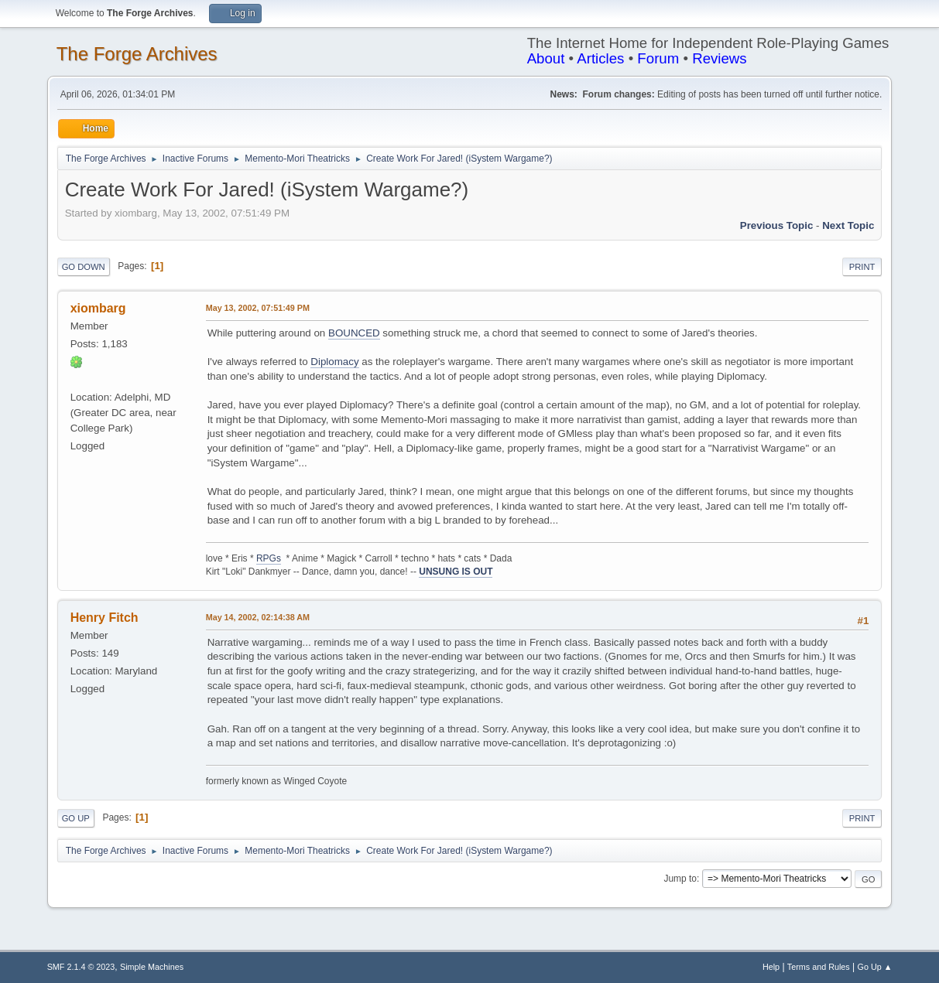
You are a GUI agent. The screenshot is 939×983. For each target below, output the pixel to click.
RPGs (268, 558)
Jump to (680, 878)
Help (771, 966)
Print (862, 266)
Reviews (719, 58)
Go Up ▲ (875, 966)
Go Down (83, 266)
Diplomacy (334, 361)
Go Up (76, 818)
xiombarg (98, 308)
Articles (600, 58)
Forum (658, 58)
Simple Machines (151, 966)
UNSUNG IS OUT (455, 571)
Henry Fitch (104, 617)
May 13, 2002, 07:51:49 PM (258, 307)
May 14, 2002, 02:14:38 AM (258, 617)
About (546, 58)
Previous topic (777, 225)
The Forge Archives (137, 53)
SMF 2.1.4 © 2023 (81, 966)
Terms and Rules (818, 966)
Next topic (848, 225)
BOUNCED (354, 333)
